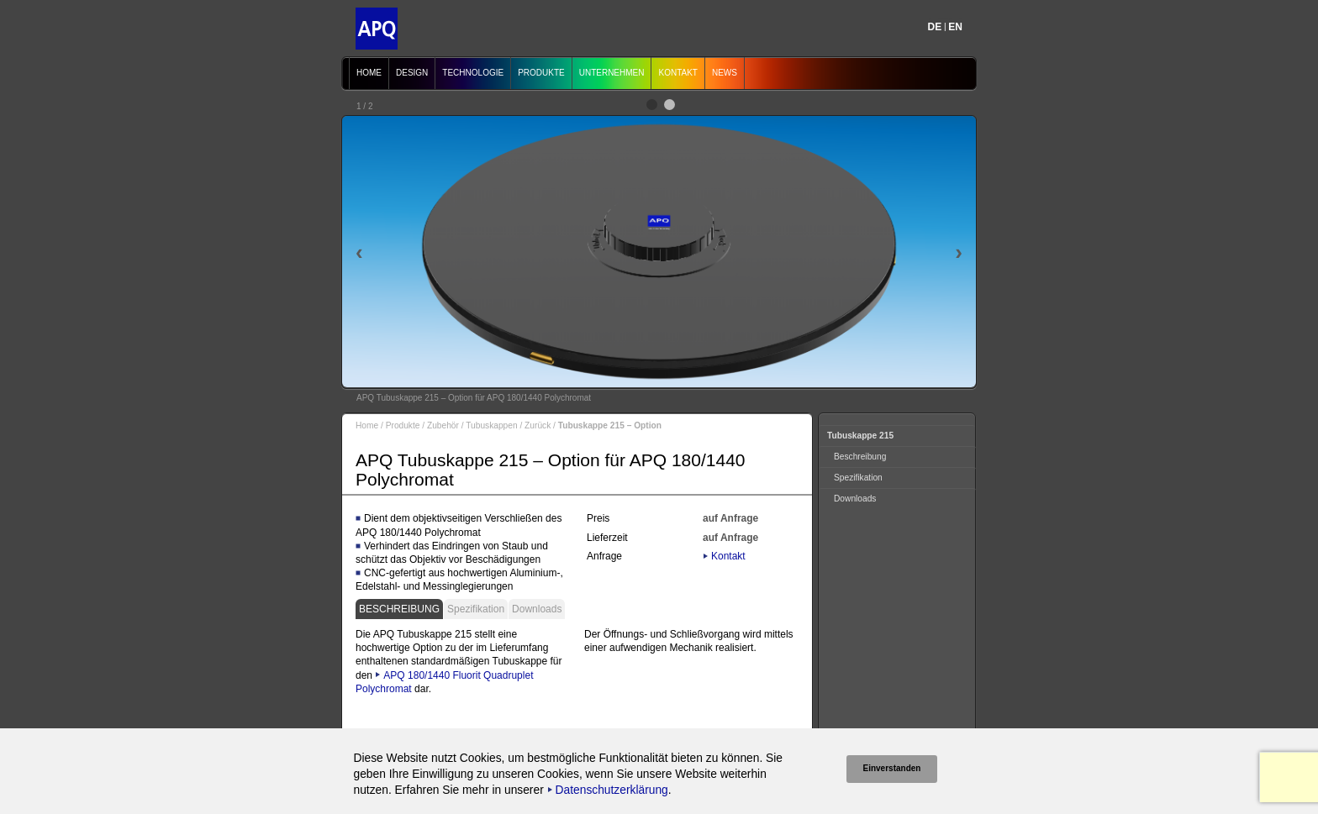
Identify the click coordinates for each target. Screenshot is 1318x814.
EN (955, 27)
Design (412, 72)
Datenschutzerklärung (612, 790)
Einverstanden (892, 768)
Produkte (541, 72)
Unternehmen (612, 72)
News (724, 72)
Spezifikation (475, 609)
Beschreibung (399, 609)
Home (369, 72)
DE (935, 27)
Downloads (536, 609)
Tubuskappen (491, 425)
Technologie (472, 72)
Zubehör (443, 425)
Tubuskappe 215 (860, 435)
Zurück (538, 425)
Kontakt (677, 72)
